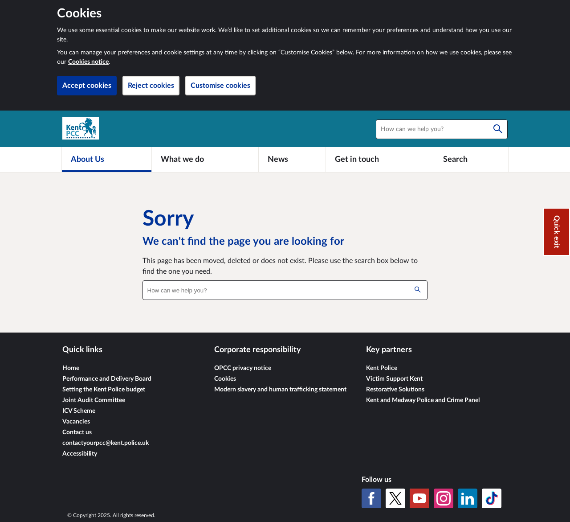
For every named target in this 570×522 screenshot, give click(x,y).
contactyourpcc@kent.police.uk (105, 443)
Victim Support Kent (394, 379)
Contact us (77, 432)
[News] (292, 159)
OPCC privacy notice (242, 368)
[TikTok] (491, 498)
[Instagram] (443, 498)
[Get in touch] (380, 159)
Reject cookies (151, 85)
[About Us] (106, 159)
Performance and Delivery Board (106, 379)
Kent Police (381, 368)
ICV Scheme (78, 411)
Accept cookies (86, 85)
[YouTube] (419, 498)
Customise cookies (220, 85)
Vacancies (76, 422)
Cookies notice (88, 62)
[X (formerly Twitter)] (395, 498)
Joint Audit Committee (93, 400)
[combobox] (442, 129)
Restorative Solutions (395, 389)
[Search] (498, 129)
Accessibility (79, 454)
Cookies (225, 379)
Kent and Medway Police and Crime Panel (423, 400)
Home (70, 368)
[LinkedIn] (467, 498)
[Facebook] (371, 498)
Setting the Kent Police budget (103, 389)
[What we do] (205, 159)
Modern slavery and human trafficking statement (280, 389)
